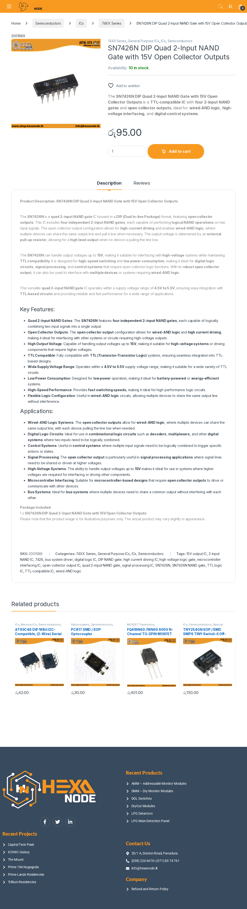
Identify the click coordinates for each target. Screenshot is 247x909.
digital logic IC (85, 559)
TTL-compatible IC (39, 571)
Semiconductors (48, 23)
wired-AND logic (68, 571)
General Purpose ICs (143, 41)
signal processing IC (137, 565)
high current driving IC (141, 559)
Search (220, 6)
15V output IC (196, 554)
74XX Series (111, 23)
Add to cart (180, 151)
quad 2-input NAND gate (101, 565)
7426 (39, 559)
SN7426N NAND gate (189, 565)
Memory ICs (29, 624)
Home (16, 23)
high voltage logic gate (177, 559)
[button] (96, 44)
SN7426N (162, 565)
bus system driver (59, 559)
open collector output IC (61, 565)
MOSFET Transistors (140, 624)
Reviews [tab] (141, 183)
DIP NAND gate (110, 559)
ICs (81, 23)
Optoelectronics (102, 624)
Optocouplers (80, 624)
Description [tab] (109, 183)
